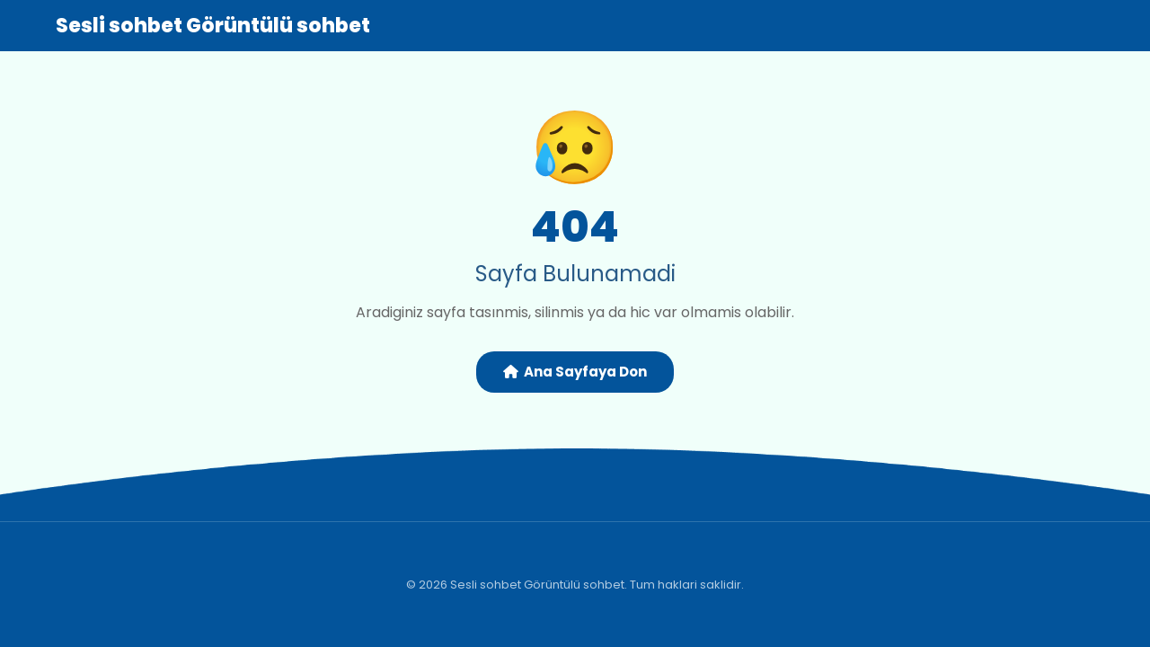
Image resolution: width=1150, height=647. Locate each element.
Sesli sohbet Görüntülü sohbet (213, 26)
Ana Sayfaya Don (575, 371)
